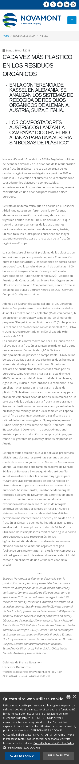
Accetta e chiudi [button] (22, 755)
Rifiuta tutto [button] (58, 755)
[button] (39, 747)
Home (6, 35)
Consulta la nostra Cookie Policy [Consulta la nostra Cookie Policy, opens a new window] (53, 743)
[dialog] (39, 728)
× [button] (74, 697)
